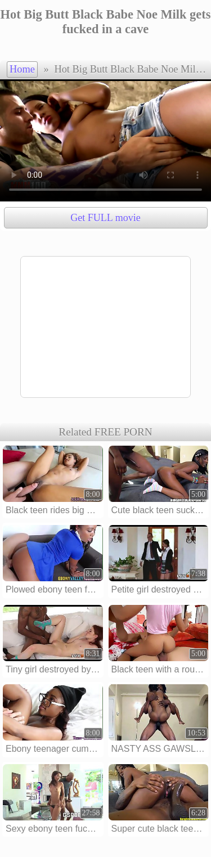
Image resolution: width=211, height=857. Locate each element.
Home (22, 69)
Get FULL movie (105, 217)
